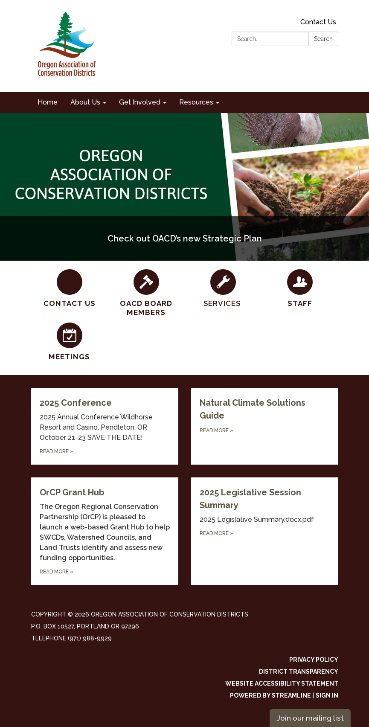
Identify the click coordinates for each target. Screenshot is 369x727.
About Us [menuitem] (85, 102)
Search (323, 38)
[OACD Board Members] (146, 293)
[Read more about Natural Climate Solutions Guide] (264, 426)
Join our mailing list (310, 717)
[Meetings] (69, 342)
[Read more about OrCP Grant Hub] (104, 531)
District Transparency (298, 671)
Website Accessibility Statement (281, 683)
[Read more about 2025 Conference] (104, 426)
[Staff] (300, 288)
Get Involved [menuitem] (139, 102)
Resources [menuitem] (196, 102)
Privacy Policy (313, 659)
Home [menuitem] (48, 102)
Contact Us (318, 22)
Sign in (327, 695)
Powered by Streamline (270, 695)
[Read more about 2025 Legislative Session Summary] (264, 531)
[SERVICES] (223, 288)
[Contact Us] (69, 288)
